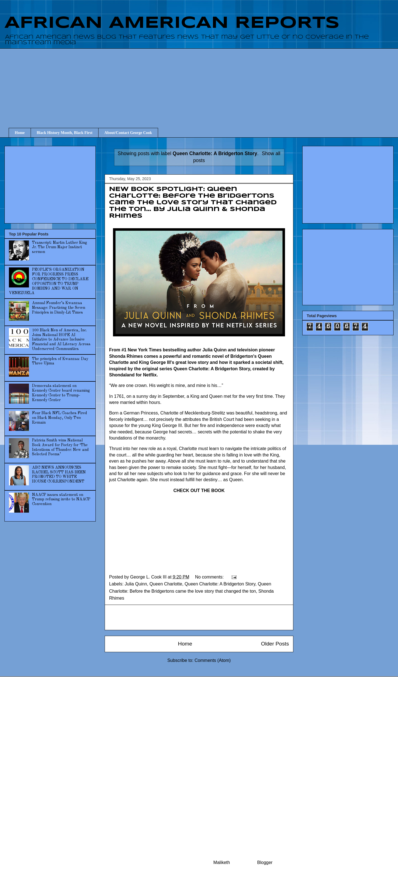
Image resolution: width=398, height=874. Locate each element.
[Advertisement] (203, 83)
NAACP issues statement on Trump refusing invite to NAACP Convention (61, 499)
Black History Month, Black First (64, 133)
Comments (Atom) (213, 660)
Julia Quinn (136, 584)
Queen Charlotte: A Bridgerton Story (220, 584)
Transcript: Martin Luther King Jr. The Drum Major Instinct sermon (59, 247)
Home (20, 133)
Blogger (264, 862)
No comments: (210, 577)
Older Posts (275, 644)
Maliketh (221, 862)
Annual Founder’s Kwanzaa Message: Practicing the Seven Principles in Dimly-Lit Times (58, 307)
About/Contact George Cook (128, 133)
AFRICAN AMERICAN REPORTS (172, 23)
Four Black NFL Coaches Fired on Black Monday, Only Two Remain (59, 417)
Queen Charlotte (165, 584)
